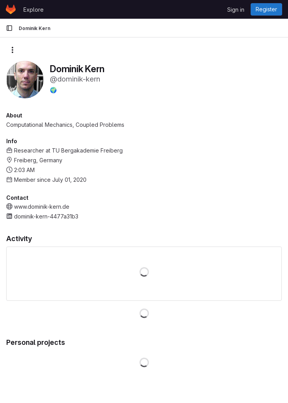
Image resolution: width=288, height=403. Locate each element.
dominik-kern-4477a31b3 (46, 216)
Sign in (235, 9)
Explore (33, 9)
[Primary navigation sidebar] (9, 28)
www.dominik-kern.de (41, 206)
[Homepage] (10, 9)
